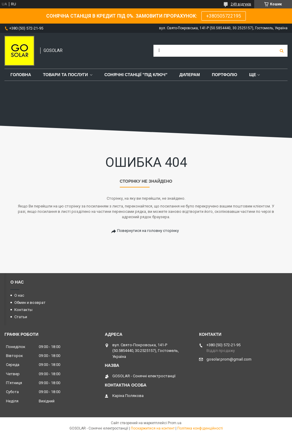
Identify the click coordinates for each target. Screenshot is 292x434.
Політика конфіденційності (200, 428)
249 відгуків (241, 4)
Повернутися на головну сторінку (148, 230)
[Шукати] (282, 51)
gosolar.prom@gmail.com (228, 359)
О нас (19, 295)
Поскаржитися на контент (153, 428)
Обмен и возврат (30, 302)
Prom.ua (174, 423)
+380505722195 (223, 16)
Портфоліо (224, 74)
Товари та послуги (65, 74)
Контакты (23, 309)
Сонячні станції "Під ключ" (135, 74)
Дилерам (189, 74)
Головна (20, 74)
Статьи (20, 317)
